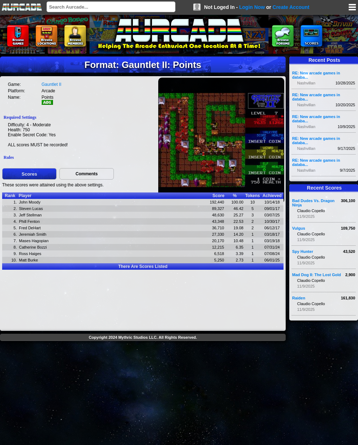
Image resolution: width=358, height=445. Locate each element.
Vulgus (298, 228)
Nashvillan (306, 83)
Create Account (290, 7)
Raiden (298, 298)
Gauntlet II (51, 84)
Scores (29, 174)
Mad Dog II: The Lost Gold (316, 275)
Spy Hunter (302, 251)
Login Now (252, 7)
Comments (87, 173)
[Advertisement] (143, 394)
